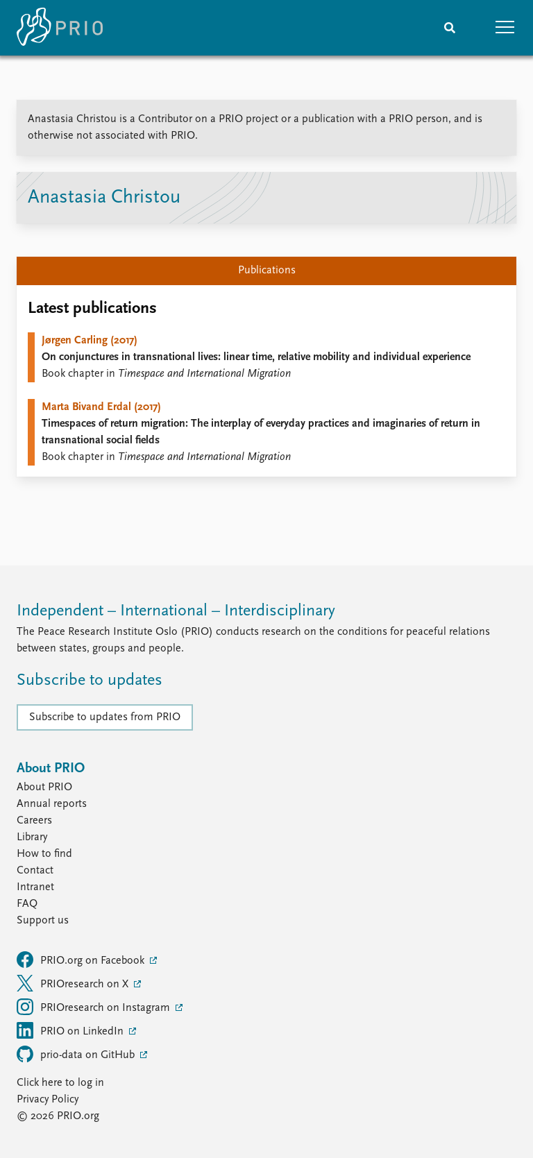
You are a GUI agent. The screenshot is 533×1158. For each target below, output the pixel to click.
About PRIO (44, 787)
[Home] (60, 27)
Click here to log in (60, 1083)
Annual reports (52, 804)
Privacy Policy (47, 1099)
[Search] (449, 28)
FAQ (27, 904)
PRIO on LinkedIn (71, 1030)
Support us (43, 920)
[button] (505, 28)
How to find (44, 854)
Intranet (35, 887)
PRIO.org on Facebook (82, 959)
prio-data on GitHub (77, 1054)
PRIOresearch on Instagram (95, 1006)
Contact (35, 870)
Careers (34, 820)
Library (32, 837)
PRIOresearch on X (74, 983)
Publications (267, 270)
